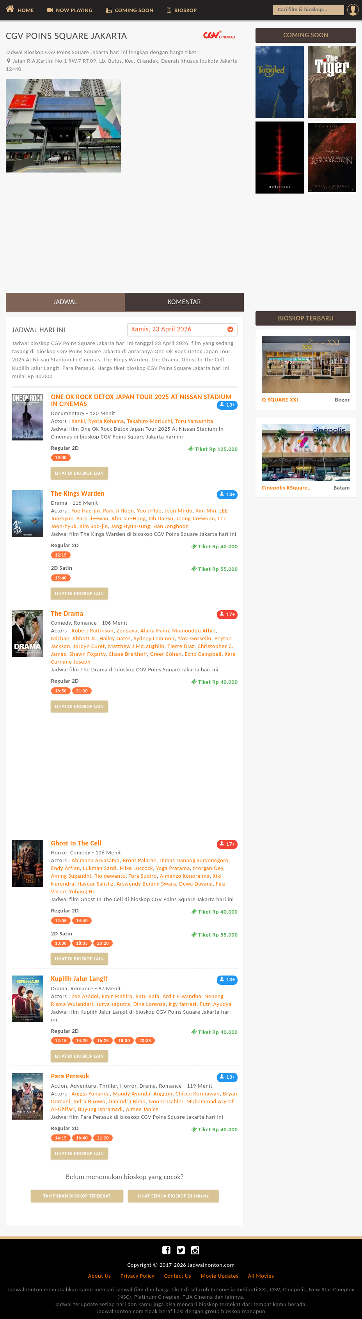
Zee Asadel (85, 996)
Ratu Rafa (147, 996)
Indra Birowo (89, 1101)
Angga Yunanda (91, 1093)
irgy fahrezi (182, 1003)
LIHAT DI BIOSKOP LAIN (79, 473)
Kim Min (205, 510)
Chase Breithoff (128, 653)
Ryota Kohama (106, 420)
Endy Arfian (65, 868)
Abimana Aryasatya (96, 860)
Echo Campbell (203, 653)
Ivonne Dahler (166, 1101)
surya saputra (113, 1003)
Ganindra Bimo (127, 1101)
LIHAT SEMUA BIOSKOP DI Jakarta (173, 1196)
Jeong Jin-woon (196, 518)
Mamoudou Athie (194, 630)
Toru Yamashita (194, 420)
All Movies (261, 1275)
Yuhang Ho (82, 891)
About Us (99, 1275)
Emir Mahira (117, 996)
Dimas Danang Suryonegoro (194, 860)
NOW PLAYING (69, 10)
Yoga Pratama (173, 868)
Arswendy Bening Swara (146, 883)
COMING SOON (129, 10)
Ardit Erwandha (182, 996)
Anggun (162, 1093)
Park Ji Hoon (118, 510)
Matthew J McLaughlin (136, 646)
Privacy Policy (137, 1275)
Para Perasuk (70, 1076)
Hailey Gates (115, 638)
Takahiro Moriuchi (149, 420)
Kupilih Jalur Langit (79, 978)
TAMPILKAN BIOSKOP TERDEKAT (77, 1196)
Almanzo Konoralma (185, 875)
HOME (19, 9)
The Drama (67, 613)
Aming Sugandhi (71, 875)
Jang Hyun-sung (130, 526)
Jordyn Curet (89, 646)
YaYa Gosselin (194, 638)
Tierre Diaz (180, 646)
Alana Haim (154, 630)
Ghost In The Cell (76, 843)
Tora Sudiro (143, 875)
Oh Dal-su (161, 518)
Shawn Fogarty (87, 653)
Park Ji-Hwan (92, 518)
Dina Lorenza (149, 1003)
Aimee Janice (142, 1109)
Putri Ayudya (216, 1003)
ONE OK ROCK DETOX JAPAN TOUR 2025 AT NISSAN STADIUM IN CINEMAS (141, 400)
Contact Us (177, 1275)
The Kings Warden (78, 493)
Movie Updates (219, 1275)
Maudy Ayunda (132, 1093)
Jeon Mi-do (178, 510)
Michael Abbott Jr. (73, 638)
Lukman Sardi (100, 868)
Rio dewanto (110, 875)
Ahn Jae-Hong (129, 518)
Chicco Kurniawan (198, 1093)
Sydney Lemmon (154, 638)
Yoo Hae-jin (86, 510)
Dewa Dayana (196, 883)
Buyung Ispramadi (100, 1109)
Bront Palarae (139, 860)
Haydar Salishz (96, 883)
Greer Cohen (166, 653)
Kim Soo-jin (94, 526)
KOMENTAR (184, 302)
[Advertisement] (125, 232)
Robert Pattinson (93, 630)
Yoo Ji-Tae (149, 510)
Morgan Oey (208, 868)
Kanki (78, 420)
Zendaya (127, 630)
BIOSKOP (181, 10)
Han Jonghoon (171, 526)
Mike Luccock (136, 868)
